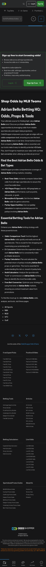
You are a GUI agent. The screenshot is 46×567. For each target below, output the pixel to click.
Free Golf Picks (7, 375)
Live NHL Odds (30, 454)
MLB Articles (29, 416)
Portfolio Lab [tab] (38, 10)
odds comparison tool (10, 137)
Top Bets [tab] (9, 10)
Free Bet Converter (8, 418)
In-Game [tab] (23, 10)
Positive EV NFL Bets (31, 364)
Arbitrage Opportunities (9, 405)
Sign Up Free (34, 83)
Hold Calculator (7, 448)
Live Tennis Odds (30, 470)
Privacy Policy (30, 494)
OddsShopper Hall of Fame (30, 344)
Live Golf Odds (30, 462)
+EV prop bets (32, 188)
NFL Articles (29, 410)
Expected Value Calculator (10, 446)
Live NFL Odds (30, 451)
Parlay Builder (7, 408)
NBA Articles (29, 408)
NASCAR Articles (30, 424)
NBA (6, 310)
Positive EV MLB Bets (31, 362)
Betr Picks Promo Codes (9, 508)
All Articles (29, 405)
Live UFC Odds (30, 464)
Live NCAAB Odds (30, 456)
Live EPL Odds (29, 467)
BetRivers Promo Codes (9, 500)
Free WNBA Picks (7, 386)
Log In (31, 4)
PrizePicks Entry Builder (9, 410)
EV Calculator (10, 249)
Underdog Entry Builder (9, 413)
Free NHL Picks (7, 367)
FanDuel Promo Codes (9, 492)
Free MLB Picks (7, 362)
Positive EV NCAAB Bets (32, 370)
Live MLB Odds (30, 448)
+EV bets (37, 147)
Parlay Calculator (7, 451)
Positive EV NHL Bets (31, 367)
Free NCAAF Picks (8, 372)
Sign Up (40, 4)
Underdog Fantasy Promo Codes (11, 505)
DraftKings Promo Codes (9, 494)
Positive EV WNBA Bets (32, 372)
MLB (6, 313)
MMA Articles (29, 426)
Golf (6, 320)
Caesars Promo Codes (8, 497)
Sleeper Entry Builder (9, 416)
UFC (6, 317)
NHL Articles (29, 421)
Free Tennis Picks (7, 383)
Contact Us (29, 489)
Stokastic (28, 497)
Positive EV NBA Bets (31, 359)
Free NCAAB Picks (8, 370)
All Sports (9, 307)
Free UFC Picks (7, 378)
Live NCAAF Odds (30, 459)
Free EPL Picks (7, 380)
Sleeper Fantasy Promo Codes (11, 502)
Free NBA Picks (7, 359)
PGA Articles (29, 418)
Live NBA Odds (30, 446)
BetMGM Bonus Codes (9, 489)
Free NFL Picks (7, 364)
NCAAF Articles (30, 413)
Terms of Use (29, 492)
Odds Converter (7, 454)
